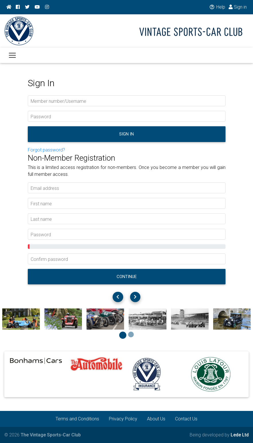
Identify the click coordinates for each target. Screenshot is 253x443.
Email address (45, 188)
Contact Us (186, 419)
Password (41, 116)
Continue (127, 276)
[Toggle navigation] (12, 58)
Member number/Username (58, 101)
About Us (156, 419)
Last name (41, 219)
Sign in (238, 7)
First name (41, 203)
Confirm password (49, 259)
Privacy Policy (123, 419)
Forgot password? (46, 150)
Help (217, 7)
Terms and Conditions (77, 419)
